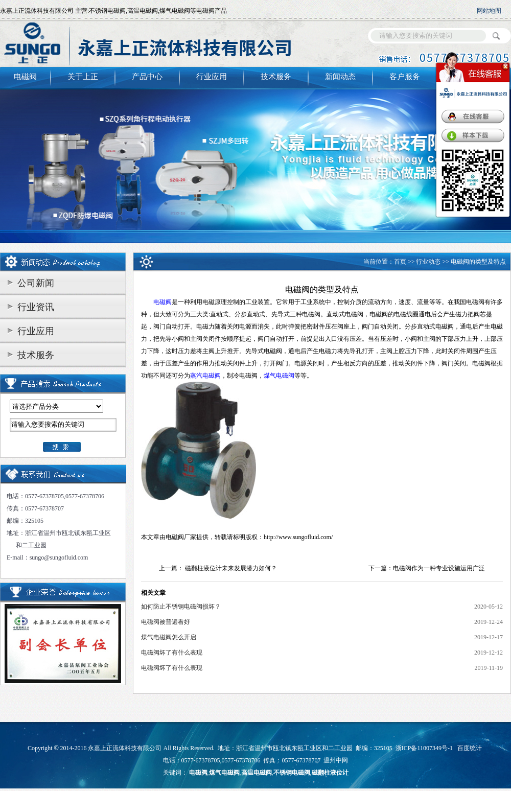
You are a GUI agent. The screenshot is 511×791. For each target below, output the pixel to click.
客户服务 (404, 77)
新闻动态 (340, 77)
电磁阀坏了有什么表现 (171, 652)
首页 (400, 261)
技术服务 (276, 77)
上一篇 (168, 568)
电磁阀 (25, 77)
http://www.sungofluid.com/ (298, 537)
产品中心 (147, 77)
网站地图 (489, 10)
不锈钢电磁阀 (291, 772)
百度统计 (469, 748)
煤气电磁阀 (224, 772)
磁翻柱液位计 (330, 772)
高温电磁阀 (256, 772)
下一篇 (377, 568)
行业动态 (428, 261)
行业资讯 (35, 307)
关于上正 (82, 77)
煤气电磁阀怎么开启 (168, 637)
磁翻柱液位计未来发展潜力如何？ (231, 568)
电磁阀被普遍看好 (165, 621)
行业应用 (211, 77)
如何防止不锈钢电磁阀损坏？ (181, 606)
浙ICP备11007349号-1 (424, 748)
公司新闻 (35, 283)
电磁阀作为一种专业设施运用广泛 (439, 568)
